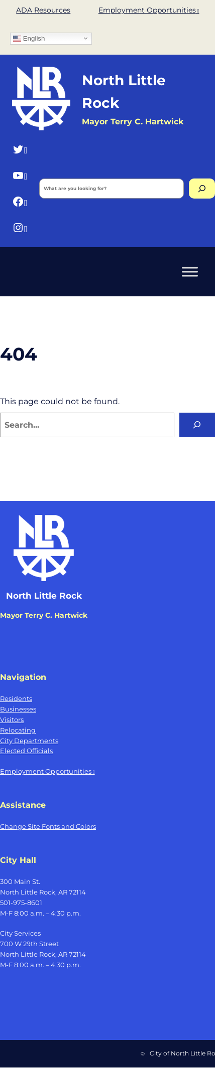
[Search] (202, 188)
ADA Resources (43, 10)
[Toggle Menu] (190, 271)
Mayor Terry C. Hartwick (43, 615)
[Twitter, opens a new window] (20, 149)
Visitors (12, 720)
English (29, 38)
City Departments (29, 741)
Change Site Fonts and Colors (48, 826)
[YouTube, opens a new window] (20, 175)
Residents (16, 698)
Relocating (18, 730)
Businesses (18, 709)
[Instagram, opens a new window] (20, 228)
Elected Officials (26, 751)
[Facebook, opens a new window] (20, 202)
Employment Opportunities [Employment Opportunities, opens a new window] (148, 10)
